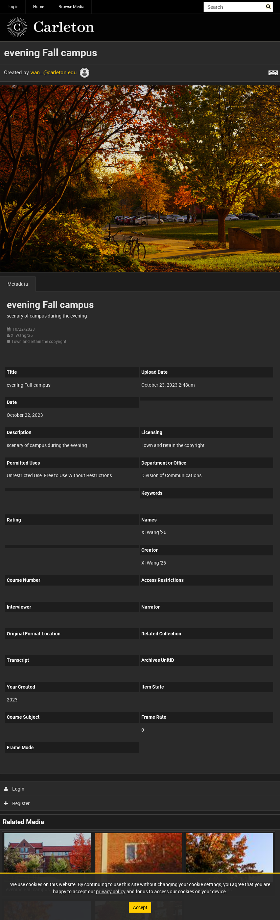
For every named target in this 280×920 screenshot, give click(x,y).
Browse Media (72, 6)
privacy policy (110, 891)
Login (14, 788)
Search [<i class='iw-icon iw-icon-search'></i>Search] (269, 6)
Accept (140, 907)
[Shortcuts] (273, 71)
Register (17, 803)
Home (38, 6)
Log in (13, 6)
